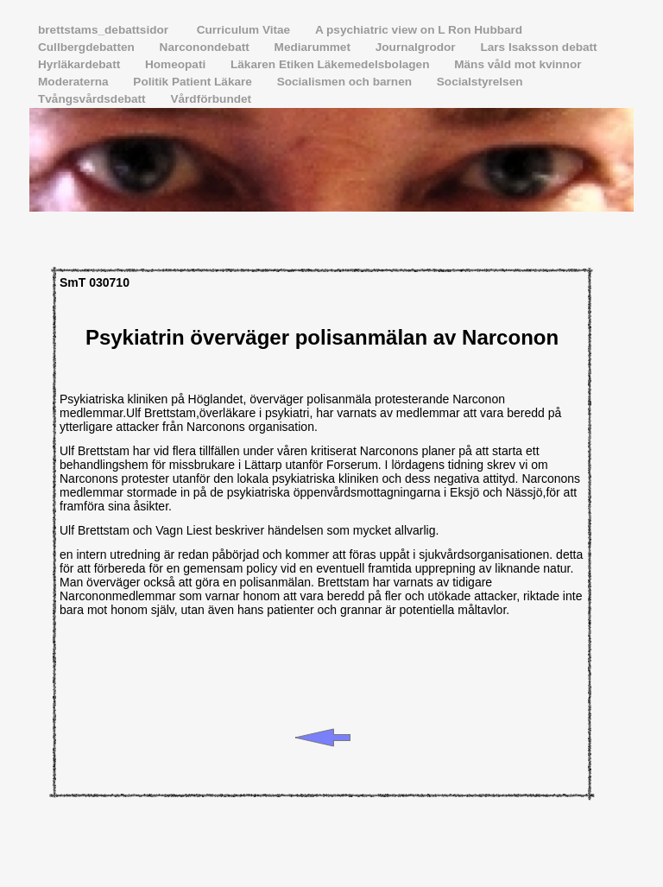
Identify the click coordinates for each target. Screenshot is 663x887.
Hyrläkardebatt (80, 64)
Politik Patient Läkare (194, 81)
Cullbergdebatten (88, 47)
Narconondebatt (206, 47)
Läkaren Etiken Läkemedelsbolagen (331, 64)
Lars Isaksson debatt (538, 47)
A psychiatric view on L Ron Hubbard (418, 29)
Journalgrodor (417, 47)
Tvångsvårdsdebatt (93, 98)
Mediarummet (314, 47)
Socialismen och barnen (346, 81)
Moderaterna (74, 81)
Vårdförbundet (210, 98)
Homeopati (177, 64)
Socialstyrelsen (480, 81)
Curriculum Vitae (245, 29)
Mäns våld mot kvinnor (517, 64)
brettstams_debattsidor (106, 29)
